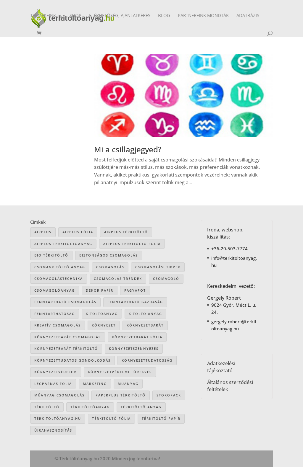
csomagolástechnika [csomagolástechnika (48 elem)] (58, 278)
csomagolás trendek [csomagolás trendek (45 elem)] (118, 278)
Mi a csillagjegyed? (128, 149)
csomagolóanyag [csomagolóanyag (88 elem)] (54, 290)
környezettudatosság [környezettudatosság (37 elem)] (147, 360)
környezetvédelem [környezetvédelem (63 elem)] (55, 372)
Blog (164, 15)
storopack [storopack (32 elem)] (169, 395)
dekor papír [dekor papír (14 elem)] (99, 290)
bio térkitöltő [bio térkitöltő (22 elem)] (51, 255)
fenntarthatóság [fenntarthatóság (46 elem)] (54, 313)
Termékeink (43, 15)
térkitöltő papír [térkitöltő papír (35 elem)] (161, 418)
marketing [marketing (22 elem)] (95, 383)
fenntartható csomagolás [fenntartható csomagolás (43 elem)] (65, 302)
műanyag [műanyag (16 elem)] (128, 383)
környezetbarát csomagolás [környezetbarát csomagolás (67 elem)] (67, 337)
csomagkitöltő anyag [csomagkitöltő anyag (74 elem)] (59, 267)
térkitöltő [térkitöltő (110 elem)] (46, 407)
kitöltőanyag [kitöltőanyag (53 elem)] (102, 313)
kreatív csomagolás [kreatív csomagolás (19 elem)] (57, 325)
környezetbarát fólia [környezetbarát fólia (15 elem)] (137, 337)
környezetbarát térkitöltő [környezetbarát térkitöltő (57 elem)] (66, 348)
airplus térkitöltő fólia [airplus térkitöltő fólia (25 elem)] (132, 243)
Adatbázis (247, 15)
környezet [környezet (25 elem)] (104, 325)
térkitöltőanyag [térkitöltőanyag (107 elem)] (90, 407)
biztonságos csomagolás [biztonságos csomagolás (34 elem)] (108, 255)
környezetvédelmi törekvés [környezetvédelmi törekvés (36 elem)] (120, 372)
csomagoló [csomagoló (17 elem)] (166, 278)
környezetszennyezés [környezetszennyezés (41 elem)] (134, 348)
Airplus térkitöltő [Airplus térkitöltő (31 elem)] (126, 232)
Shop (75, 15)
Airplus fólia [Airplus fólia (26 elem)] (77, 232)
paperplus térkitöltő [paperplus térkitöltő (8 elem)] (121, 395)
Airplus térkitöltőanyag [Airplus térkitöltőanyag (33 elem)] (63, 243)
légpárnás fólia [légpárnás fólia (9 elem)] (53, 383)
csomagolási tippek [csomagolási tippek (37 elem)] (157, 267)
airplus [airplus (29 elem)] (42, 232)
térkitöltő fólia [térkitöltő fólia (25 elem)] (111, 418)
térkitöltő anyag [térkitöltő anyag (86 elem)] (141, 407)
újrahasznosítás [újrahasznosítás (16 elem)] (53, 430)
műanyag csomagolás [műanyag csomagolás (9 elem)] (59, 395)
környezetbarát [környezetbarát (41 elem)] (145, 325)
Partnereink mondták (203, 15)
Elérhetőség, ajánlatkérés (119, 15)
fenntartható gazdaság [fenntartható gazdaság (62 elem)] (135, 302)
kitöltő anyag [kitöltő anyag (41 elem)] (145, 313)
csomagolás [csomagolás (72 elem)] (110, 267)
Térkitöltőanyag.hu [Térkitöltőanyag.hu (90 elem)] (57, 418)
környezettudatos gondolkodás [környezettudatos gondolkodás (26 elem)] (72, 360)
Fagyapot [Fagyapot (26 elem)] (135, 290)
